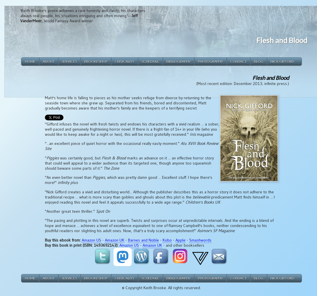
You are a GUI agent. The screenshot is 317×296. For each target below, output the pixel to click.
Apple (181, 240)
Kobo (167, 240)
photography (210, 61)
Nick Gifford (282, 61)
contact (238, 61)
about (49, 61)
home (30, 61)
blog (258, 61)
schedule (150, 61)
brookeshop (95, 61)
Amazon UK (114, 240)
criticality (124, 61)
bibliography (178, 61)
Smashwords (200, 240)
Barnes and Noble (143, 240)
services (69, 61)
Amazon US (91, 240)
